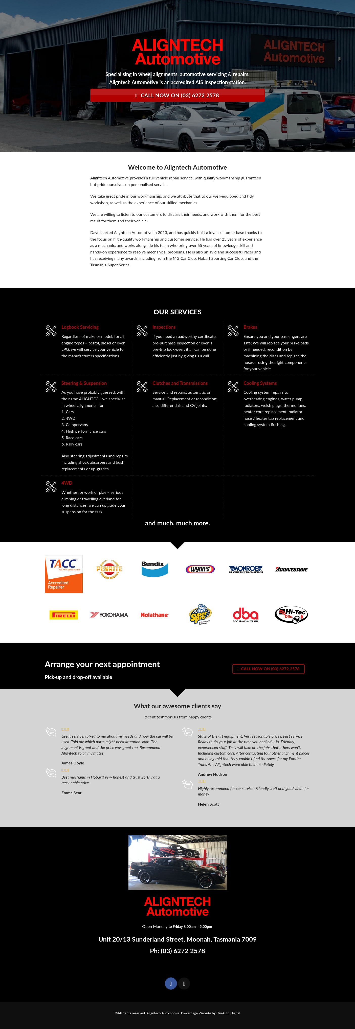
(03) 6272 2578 (183, 950)
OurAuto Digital (228, 1013)
